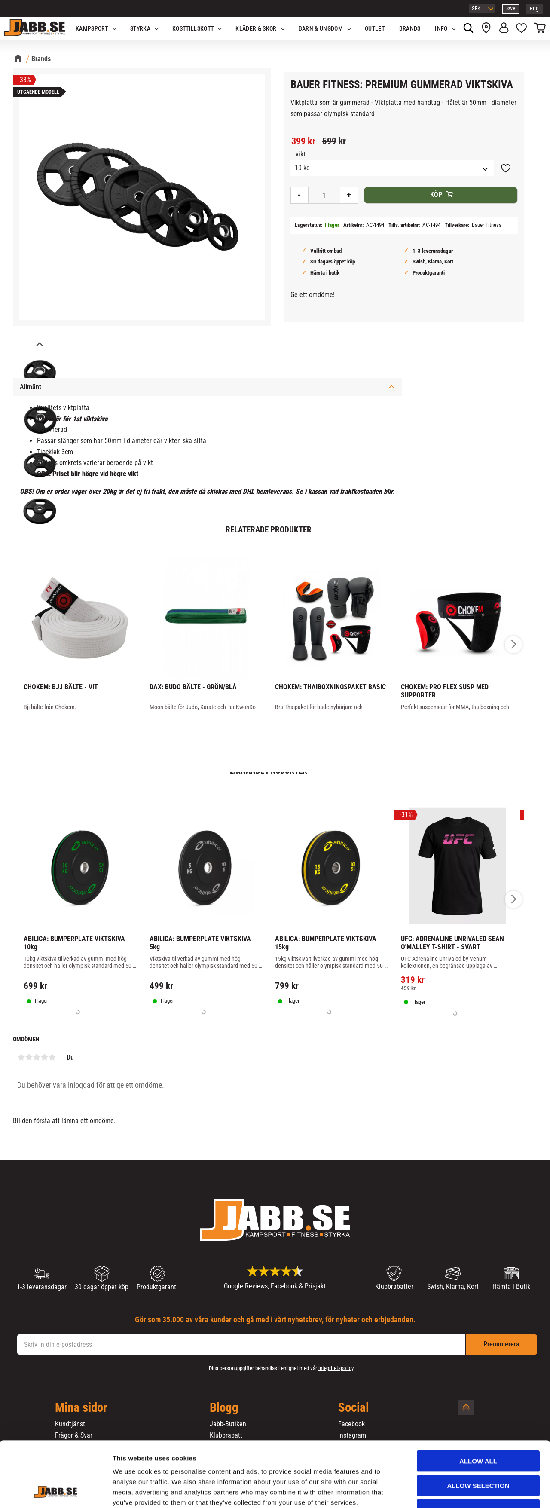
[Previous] (38, 345)
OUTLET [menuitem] (375, 28)
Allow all (478, 1405)
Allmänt (30, 387)
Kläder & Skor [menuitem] (255, 28)
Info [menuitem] (441, 28)
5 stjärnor (52, 1057)
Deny (478, 1453)
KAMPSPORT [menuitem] (92, 28)
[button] (521, 28)
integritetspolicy (335, 1368)
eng (534, 8)
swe (511, 8)
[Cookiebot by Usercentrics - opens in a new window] (55, 1491)
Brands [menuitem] (410, 28)
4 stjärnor (44, 1057)
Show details (451, 1491)
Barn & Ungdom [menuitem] (321, 28)
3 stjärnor (36, 1057)
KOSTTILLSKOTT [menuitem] (193, 28)
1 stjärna (21, 1057)
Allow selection (478, 1429)
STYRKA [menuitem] (140, 28)
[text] (303, 141)
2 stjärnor (29, 1057)
